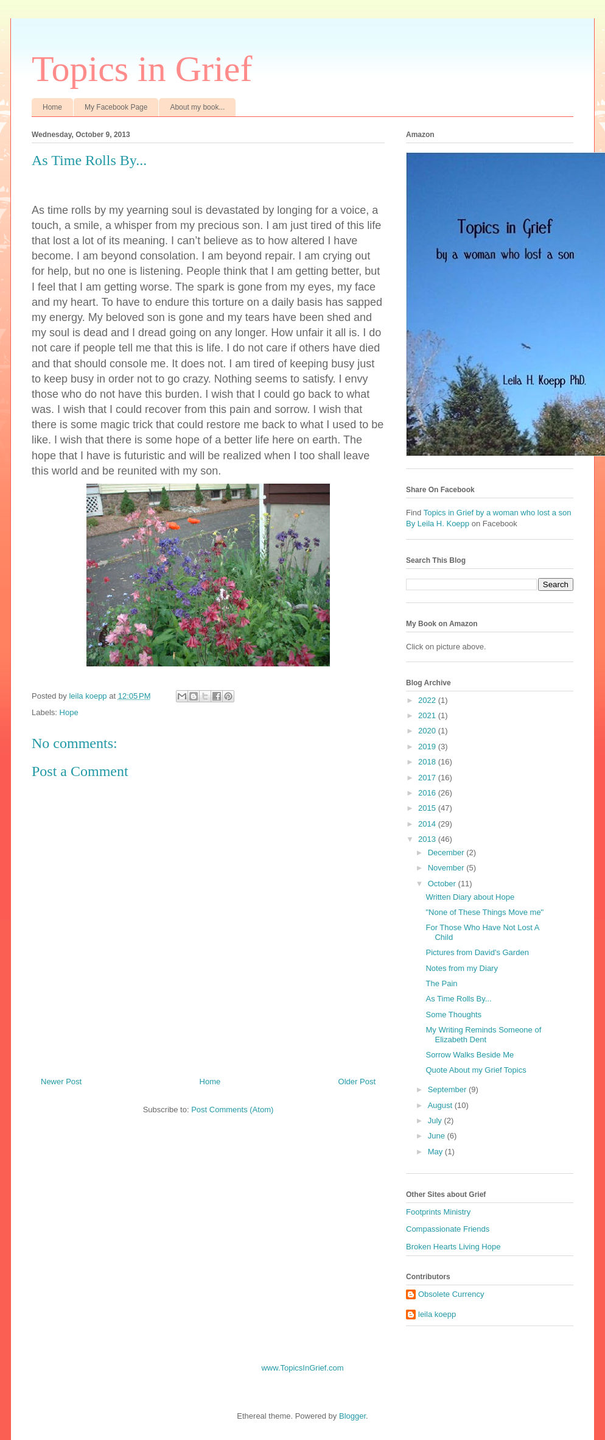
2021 (428, 715)
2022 (428, 700)
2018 (428, 761)
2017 (428, 777)
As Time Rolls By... (458, 998)
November (447, 867)
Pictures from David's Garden (476, 952)
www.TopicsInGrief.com (302, 1367)
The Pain (441, 983)
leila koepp (437, 1314)
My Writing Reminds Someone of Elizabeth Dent (483, 1034)
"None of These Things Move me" (484, 912)
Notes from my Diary (461, 968)
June (437, 1135)
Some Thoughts (453, 1014)
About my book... (197, 107)
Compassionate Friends (447, 1229)
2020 (428, 730)
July (436, 1120)
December (447, 852)
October (443, 883)
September (448, 1089)
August (441, 1105)
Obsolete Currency (451, 1294)
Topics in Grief (142, 69)
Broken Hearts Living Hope (453, 1246)
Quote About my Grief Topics (475, 1070)
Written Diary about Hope (469, 897)
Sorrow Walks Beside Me (469, 1054)
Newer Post (61, 1081)
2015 (428, 808)
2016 (428, 792)
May (436, 1151)
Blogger (352, 1416)
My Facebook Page (116, 107)
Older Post (357, 1081)
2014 (428, 823)
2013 (428, 839)
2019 (428, 746)
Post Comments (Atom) (232, 1109)
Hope (69, 712)
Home (52, 107)
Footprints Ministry (438, 1211)
